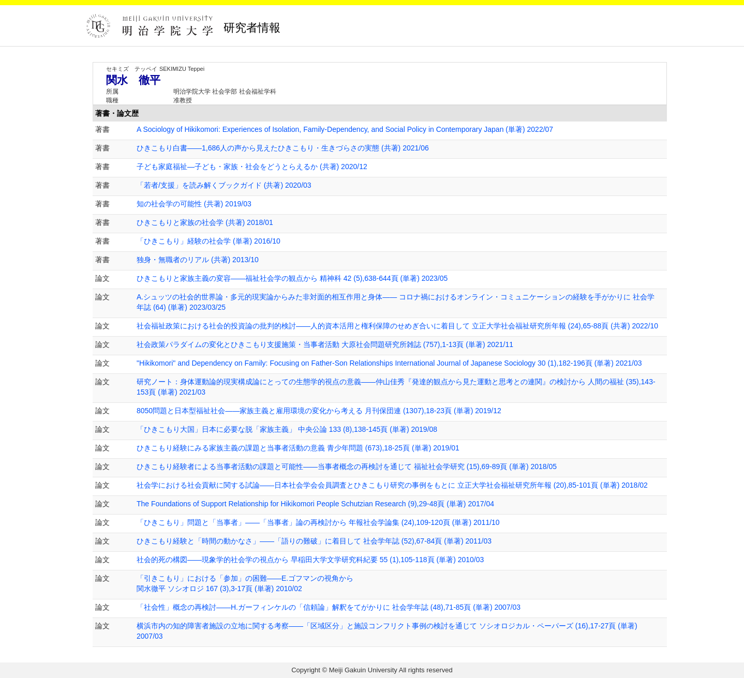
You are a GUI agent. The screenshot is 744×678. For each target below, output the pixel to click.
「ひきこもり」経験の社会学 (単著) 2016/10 (208, 241)
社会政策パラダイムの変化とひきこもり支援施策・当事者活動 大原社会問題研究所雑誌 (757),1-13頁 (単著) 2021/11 (325, 344)
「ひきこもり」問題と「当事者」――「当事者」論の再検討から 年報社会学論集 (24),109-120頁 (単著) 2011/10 (318, 522)
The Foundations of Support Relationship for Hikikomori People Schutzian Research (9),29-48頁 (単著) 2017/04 (315, 504)
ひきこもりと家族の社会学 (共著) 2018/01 (205, 222)
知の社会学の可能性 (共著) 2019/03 (194, 204)
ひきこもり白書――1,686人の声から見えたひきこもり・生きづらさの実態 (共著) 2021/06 (283, 148)
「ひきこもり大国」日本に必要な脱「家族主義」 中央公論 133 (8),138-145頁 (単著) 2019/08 (287, 429)
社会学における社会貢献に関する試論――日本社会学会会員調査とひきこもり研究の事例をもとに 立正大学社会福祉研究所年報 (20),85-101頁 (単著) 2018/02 (392, 485)
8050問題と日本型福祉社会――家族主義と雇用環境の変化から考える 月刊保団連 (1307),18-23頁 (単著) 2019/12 (319, 410)
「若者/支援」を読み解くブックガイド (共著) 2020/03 (224, 185)
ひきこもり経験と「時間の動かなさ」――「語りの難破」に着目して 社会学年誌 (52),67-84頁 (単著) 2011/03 (314, 541)
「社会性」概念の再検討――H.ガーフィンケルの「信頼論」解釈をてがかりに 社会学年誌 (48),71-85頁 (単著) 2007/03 (328, 607)
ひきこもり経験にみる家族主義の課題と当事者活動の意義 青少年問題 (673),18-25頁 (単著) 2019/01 (298, 448)
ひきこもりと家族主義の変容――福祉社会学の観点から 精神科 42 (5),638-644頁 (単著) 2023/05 (292, 278)
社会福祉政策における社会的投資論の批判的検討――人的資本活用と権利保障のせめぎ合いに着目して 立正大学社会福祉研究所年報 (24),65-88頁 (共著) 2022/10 (397, 326)
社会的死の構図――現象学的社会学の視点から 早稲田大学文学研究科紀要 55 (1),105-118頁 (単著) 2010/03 (310, 559)
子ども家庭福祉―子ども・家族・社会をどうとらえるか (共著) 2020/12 (252, 166)
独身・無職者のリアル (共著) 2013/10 (198, 259)
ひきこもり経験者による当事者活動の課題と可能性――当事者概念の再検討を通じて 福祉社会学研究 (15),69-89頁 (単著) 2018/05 (347, 466)
